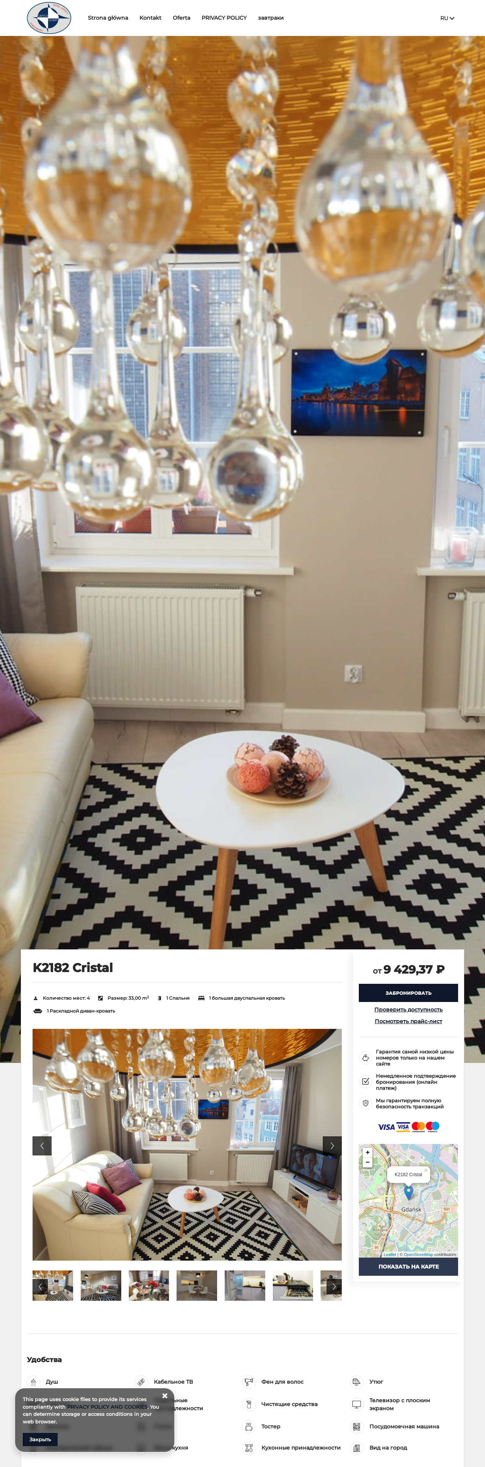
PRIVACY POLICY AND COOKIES (107, 1407)
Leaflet (390, 1254)
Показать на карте (409, 1266)
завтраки (271, 17)
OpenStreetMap (418, 1254)
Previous (42, 1145)
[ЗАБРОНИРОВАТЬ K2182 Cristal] (408, 993)
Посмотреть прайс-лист (408, 1021)
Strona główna (108, 17)
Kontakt (150, 17)
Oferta (181, 17)
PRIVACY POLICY (224, 17)
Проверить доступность (408, 1009)
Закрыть (40, 1439)
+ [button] (368, 1152)
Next (332, 1145)
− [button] (368, 1162)
